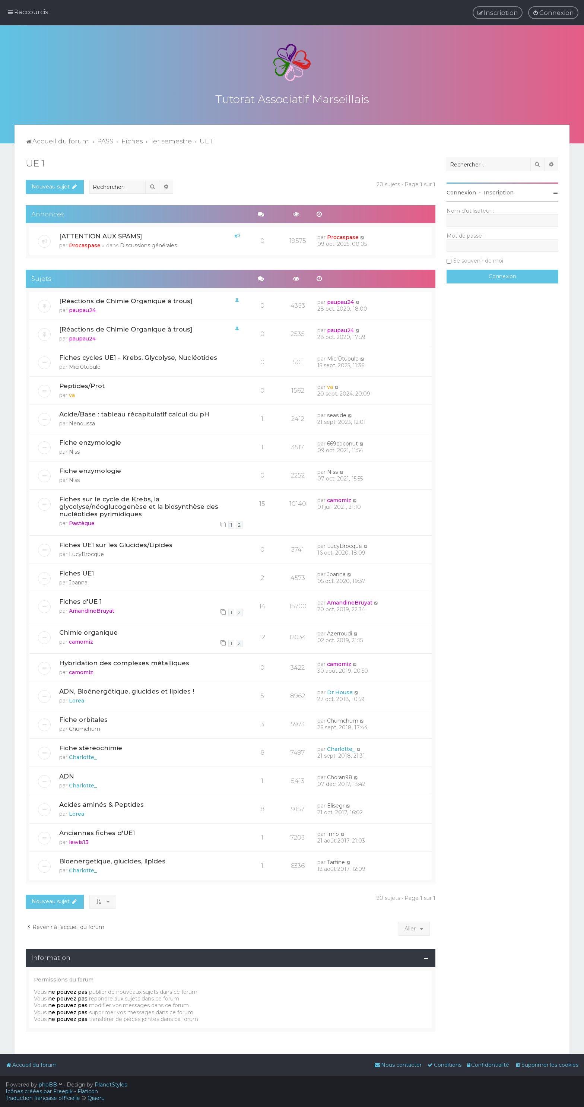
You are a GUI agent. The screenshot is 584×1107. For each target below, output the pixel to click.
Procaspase (85, 244)
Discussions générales (148, 244)
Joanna (78, 581)
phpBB (48, 1084)
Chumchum (84, 727)
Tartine (336, 861)
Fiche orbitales (83, 718)
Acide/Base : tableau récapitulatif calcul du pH (134, 412)
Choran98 (339, 776)
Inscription (499, 191)
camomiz (339, 498)
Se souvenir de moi (478, 259)
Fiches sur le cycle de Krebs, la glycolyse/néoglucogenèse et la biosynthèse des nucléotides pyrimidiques (138, 505)
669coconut (342, 442)
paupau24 (82, 309)
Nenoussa (82, 422)
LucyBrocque (86, 552)
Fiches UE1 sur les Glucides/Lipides (115, 543)
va (72, 394)
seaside (336, 413)
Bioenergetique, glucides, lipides (112, 860)
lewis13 (79, 841)
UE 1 (35, 162)
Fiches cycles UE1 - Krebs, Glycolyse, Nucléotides (138, 356)
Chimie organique (88, 631)
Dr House (340, 691)
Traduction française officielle (43, 1098)
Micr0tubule (85, 365)
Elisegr (336, 804)
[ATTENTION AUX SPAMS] (100, 235)
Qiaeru (96, 1098)
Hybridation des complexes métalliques (124, 662)
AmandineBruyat (91, 609)
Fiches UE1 (76, 571)
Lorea (76, 699)
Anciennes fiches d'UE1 (97, 831)
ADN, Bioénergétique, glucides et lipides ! (126, 690)
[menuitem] (553, 12)
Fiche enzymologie (90, 441)
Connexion (461, 191)
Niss (74, 450)
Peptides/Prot (82, 384)
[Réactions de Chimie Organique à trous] (125, 300)
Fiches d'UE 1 (80, 600)
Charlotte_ (83, 756)
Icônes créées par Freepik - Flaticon (52, 1091)
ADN (66, 775)
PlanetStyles (111, 1084)
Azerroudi (339, 632)
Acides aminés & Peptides (101, 803)
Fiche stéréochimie (90, 747)
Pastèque (82, 521)
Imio (333, 833)
